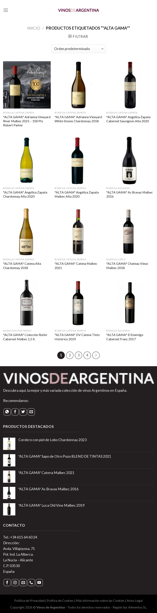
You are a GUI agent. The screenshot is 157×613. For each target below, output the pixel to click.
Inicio (33, 28)
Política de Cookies (60, 600)
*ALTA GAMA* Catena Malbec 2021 (76, 265)
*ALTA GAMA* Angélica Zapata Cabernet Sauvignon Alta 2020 (128, 119)
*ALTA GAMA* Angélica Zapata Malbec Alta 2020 (77, 194)
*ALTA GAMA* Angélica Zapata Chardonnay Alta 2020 (25, 194)
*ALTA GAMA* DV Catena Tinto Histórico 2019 (77, 337)
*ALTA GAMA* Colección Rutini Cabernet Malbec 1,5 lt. (25, 337)
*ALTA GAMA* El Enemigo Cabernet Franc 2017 (124, 337)
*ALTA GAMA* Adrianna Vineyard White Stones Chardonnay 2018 (78, 119)
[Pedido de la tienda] (78, 49)
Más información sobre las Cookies (100, 600)
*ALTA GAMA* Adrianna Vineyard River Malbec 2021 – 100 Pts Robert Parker (26, 121)
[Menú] (6, 10)
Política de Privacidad (29, 600)
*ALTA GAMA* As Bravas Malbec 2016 (129, 194)
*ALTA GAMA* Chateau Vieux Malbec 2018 (127, 265)
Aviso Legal (135, 600)
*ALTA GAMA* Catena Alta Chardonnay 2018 (22, 265)
